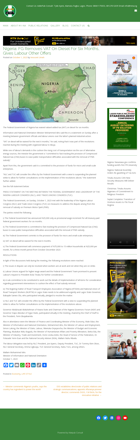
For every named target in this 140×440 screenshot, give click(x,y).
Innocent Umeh (37, 57)
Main (5, 26)
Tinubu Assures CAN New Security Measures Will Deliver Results (120, 180)
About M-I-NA (18, 26)
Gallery (55, 26)
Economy (16, 374)
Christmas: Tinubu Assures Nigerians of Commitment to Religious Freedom (120, 191)
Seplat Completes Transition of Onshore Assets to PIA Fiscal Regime (121, 202)
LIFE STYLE (27, 374)
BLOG (65, 26)
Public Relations (38, 26)
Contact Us (78, 26)
